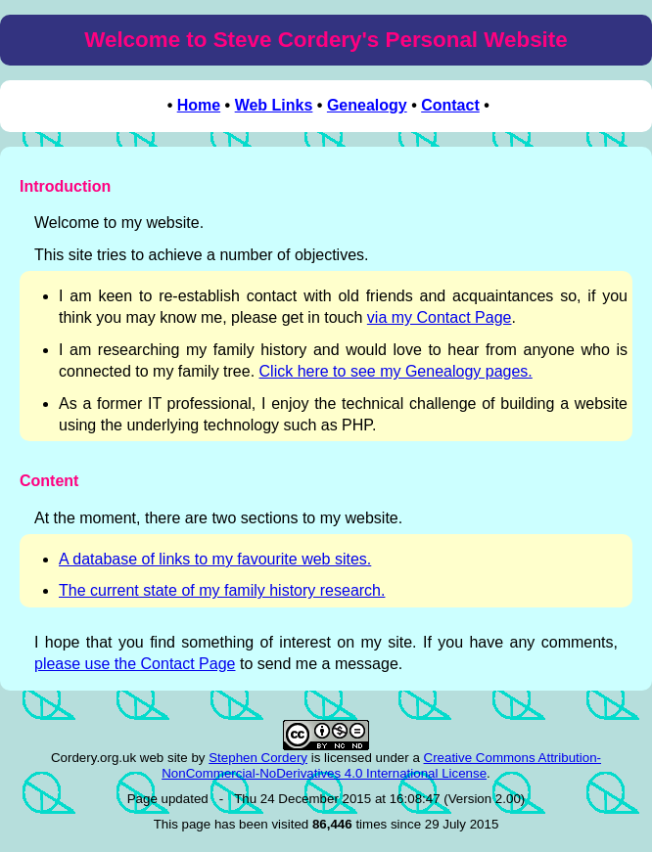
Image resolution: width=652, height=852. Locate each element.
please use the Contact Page (134, 663)
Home (198, 105)
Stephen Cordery (258, 757)
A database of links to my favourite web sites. (215, 559)
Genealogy (367, 105)
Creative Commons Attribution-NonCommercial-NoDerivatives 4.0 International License (381, 765)
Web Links (274, 105)
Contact (450, 105)
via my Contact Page (439, 317)
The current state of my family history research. (222, 590)
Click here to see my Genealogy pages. (396, 371)
